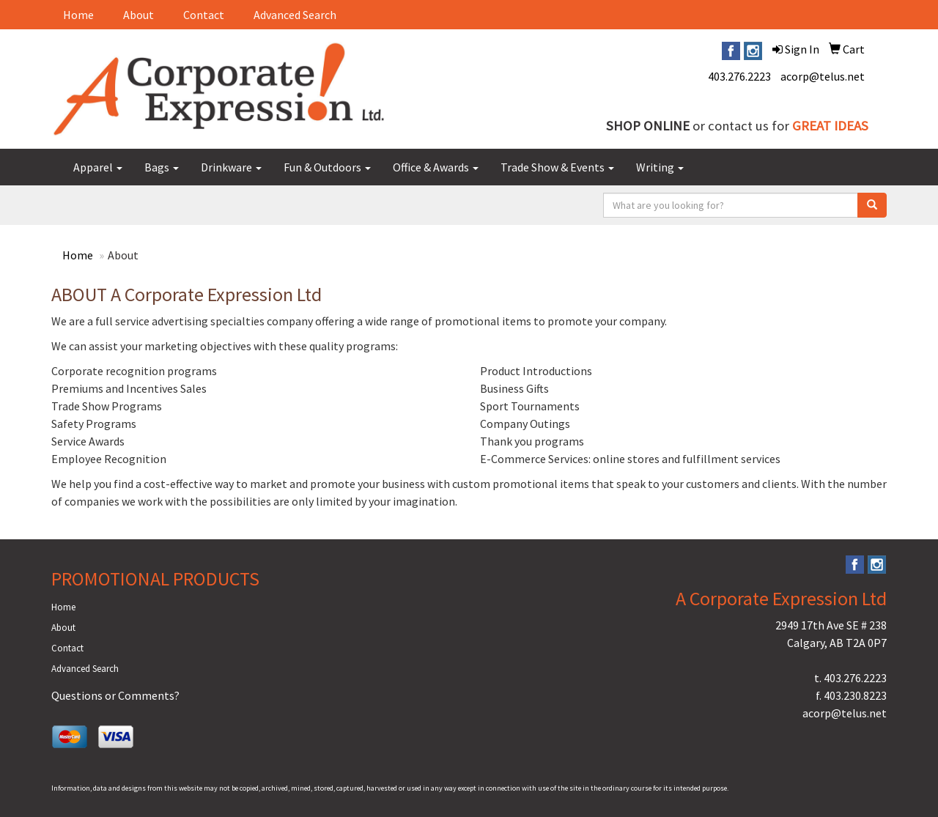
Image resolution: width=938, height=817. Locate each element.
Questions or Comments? (115, 695)
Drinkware (231, 167)
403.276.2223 (739, 76)
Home (78, 14)
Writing (660, 167)
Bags (161, 167)
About (138, 14)
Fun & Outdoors (327, 167)
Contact (203, 14)
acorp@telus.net (822, 76)
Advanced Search (295, 14)
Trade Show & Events (557, 167)
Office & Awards (436, 167)
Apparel (97, 167)
